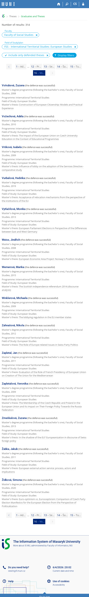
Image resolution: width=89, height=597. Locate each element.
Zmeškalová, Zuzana (14, 418)
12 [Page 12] (36, 66)
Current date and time (63, 571)
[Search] (67, 4)
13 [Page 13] (49, 66)
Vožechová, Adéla (12, 116)
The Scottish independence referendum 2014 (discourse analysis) (40, 288)
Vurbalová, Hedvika (13, 178)
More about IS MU (21, 545)
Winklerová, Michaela (14, 298)
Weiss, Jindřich (11, 239)
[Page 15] (9, 66)
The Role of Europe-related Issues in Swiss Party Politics (48, 344)
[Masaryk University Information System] (8, 4)
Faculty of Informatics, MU (60, 545)
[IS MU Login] (83, 4)
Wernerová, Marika (13, 267)
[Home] (59, 4)
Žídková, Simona (12, 480)
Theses (13, 16)
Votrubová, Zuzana (13, 85)
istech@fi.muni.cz (16, 571)
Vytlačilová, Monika (13, 209)
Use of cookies (61, 581)
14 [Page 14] (62, 66)
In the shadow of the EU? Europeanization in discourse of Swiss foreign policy (44, 439)
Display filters (64, 55)
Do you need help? (18, 567)
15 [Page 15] (75, 66)
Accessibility (59, 585)
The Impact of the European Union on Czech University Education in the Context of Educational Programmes (40, 137)
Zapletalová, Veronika (15, 383)
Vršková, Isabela (12, 147)
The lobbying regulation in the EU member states (45, 317)
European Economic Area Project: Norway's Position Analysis (51, 259)
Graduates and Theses (33, 16)
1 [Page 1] (20, 66)
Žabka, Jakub (10, 449)
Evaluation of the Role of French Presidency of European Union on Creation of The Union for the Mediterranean (44, 373)
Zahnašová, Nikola (13, 325)
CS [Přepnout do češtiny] (75, 4)
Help (11, 581)
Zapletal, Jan (9, 353)
